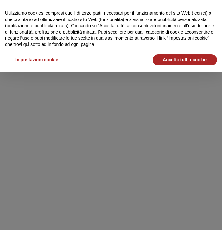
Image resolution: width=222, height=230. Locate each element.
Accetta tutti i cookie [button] (185, 59)
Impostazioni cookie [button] (36, 59)
